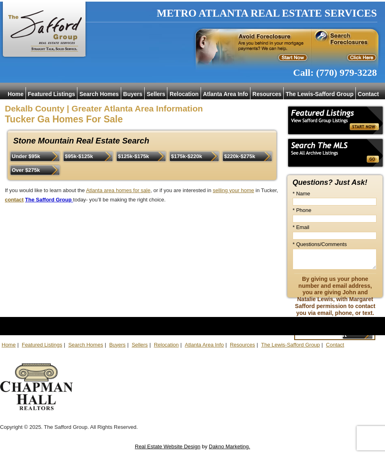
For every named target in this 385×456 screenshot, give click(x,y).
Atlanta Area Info (225, 94)
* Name (301, 194)
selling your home (233, 190)
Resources (267, 94)
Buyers (132, 94)
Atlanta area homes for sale (118, 190)
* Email (301, 227)
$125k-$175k (133, 156)
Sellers (156, 94)
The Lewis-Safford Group (319, 94)
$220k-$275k (239, 156)
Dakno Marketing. (229, 446)
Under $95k (26, 156)
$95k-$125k (79, 156)
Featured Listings (51, 94)
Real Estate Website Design (168, 446)
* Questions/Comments (320, 244)
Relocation (184, 94)
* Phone (302, 210)
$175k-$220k (186, 156)
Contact (368, 94)
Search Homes (99, 94)
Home (16, 94)
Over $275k (26, 170)
